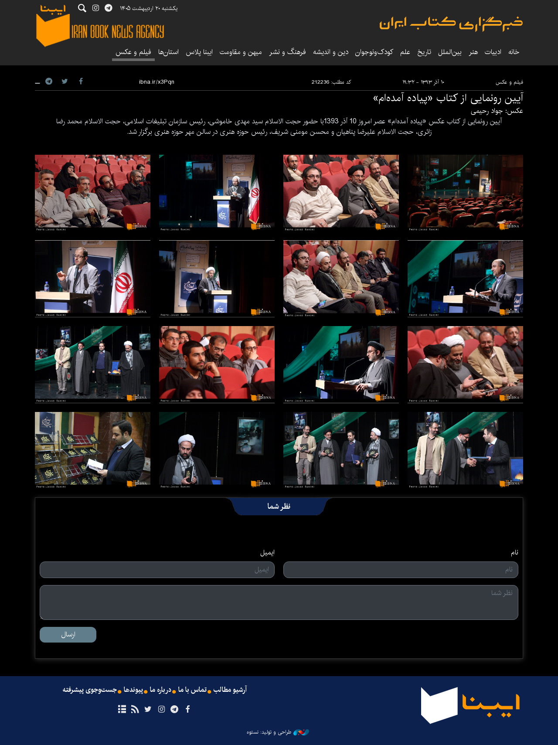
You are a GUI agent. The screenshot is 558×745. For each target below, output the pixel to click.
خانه (514, 52)
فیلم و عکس (133, 52)
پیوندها (133, 690)
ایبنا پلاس (199, 52)
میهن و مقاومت (241, 52)
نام (514, 553)
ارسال (68, 634)
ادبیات (493, 52)
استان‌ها (168, 52)
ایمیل (267, 553)
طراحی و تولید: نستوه (278, 732)
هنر (473, 52)
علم (405, 52)
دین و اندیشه (330, 52)
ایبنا (451, 24)
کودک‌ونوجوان (374, 52)
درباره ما (160, 690)
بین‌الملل (450, 52)
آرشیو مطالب (230, 690)
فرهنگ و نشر (287, 52)
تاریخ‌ (424, 52)
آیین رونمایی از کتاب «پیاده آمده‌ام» (448, 98)
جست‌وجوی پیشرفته (90, 690)
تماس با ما (192, 690)
